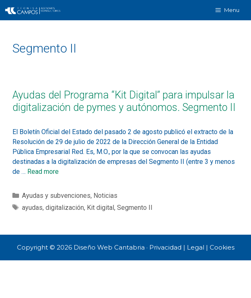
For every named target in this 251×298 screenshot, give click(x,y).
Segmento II (135, 207)
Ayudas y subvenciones (56, 195)
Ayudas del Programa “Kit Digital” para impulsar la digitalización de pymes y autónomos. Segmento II (124, 101)
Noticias (105, 195)
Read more (43, 171)
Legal (195, 247)
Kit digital (100, 207)
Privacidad (165, 247)
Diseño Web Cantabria (110, 247)
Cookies (222, 247)
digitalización (64, 207)
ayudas (32, 207)
